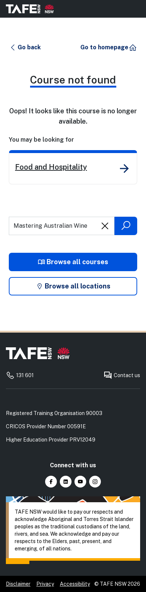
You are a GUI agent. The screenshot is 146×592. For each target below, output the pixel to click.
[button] (25, 47)
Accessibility (75, 584)
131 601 (20, 375)
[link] (73, 167)
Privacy (45, 584)
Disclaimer (18, 584)
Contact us (121, 375)
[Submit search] (125, 226)
